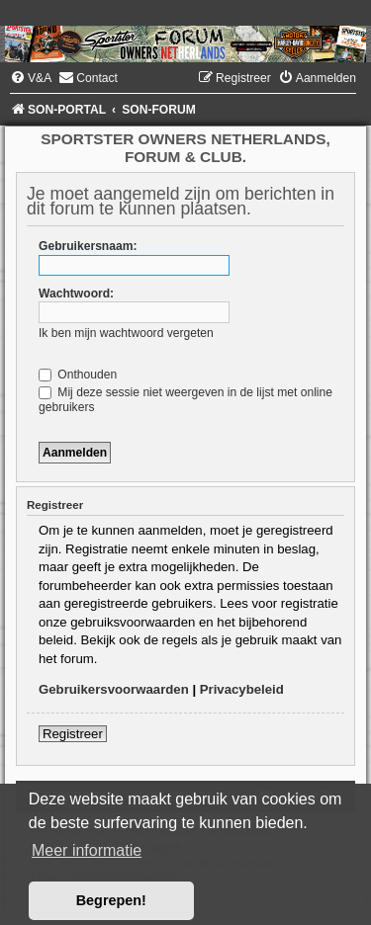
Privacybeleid (242, 689)
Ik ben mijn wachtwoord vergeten (126, 333)
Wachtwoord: (76, 293)
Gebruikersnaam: (88, 246)
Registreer (73, 733)
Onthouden (78, 374)
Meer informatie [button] (86, 850)
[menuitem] (30, 78)
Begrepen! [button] (111, 900)
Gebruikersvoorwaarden (114, 689)
